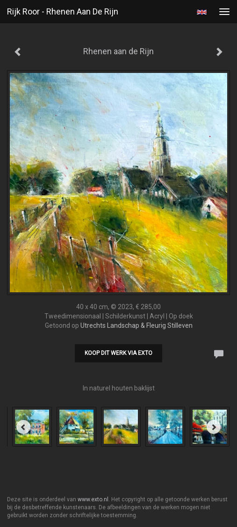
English (201, 12)
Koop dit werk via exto (118, 353)
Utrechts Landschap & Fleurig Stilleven (136, 325)
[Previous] (23, 427)
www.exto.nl (93, 499)
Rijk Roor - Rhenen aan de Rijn (62, 11)
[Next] (214, 427)
